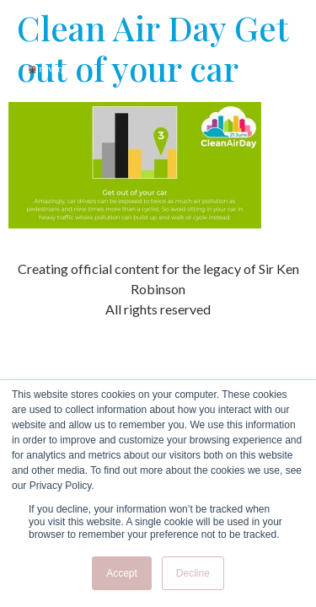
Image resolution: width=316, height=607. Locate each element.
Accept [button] (121, 573)
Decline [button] (193, 573)
